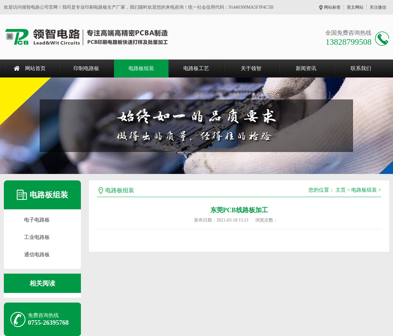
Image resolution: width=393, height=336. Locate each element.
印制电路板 (86, 68)
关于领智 (251, 68)
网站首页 (35, 68)
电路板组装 (141, 68)
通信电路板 (37, 254)
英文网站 (355, 7)
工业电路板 (37, 237)
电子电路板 (37, 219)
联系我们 (361, 68)
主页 (341, 190)
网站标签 (332, 7)
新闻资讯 (306, 68)
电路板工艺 (196, 68)
